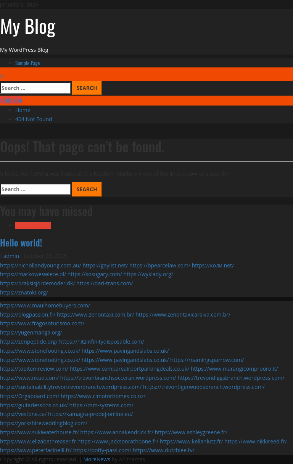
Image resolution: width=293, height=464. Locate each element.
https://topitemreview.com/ (34, 368)
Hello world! (21, 242)
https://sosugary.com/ (95, 274)
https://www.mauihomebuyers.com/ (45, 305)
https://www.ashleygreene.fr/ (191, 432)
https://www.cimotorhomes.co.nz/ (103, 396)
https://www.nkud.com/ (29, 377)
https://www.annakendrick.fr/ (116, 432)
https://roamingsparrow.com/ (207, 359)
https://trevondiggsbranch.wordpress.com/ (231, 377)
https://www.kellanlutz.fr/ (191, 441)
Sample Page (27, 63)
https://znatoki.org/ (24, 292)
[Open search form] (1, 75)
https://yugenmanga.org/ (31, 332)
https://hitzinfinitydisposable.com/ (101, 341)
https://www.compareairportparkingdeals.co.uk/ (129, 368)
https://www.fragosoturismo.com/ (42, 323)
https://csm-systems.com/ (101, 405)
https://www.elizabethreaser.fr (38, 441)
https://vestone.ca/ (23, 414)
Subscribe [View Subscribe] (11, 100)
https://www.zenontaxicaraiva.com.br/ (182, 314)
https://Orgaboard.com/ (30, 396)
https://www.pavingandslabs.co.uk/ (125, 350)
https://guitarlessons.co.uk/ (34, 405)
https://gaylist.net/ (105, 265)
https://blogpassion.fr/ (27, 314)
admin (12, 255)
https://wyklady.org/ (148, 274)
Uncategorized (33, 225)
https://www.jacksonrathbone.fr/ (118, 441)
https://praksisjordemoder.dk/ (37, 283)
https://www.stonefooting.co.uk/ (40, 350)
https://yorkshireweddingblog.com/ (43, 423)
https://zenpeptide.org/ (29, 341)
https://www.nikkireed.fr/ (255, 441)
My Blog (27, 25)
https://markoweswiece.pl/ (33, 274)
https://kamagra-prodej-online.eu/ (90, 414)
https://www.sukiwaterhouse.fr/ (39, 432)
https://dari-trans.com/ (104, 283)
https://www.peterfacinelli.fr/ (36, 450)
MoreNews (96, 459)
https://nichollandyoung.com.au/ (40, 265)
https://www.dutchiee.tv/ (163, 450)
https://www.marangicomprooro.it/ (234, 368)
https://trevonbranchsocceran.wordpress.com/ (118, 377)
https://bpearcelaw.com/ (159, 265)
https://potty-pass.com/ (102, 450)
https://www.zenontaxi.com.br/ (95, 314)
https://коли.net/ (213, 265)
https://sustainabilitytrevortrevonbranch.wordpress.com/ (71, 386)
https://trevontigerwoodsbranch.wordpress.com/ (204, 386)
